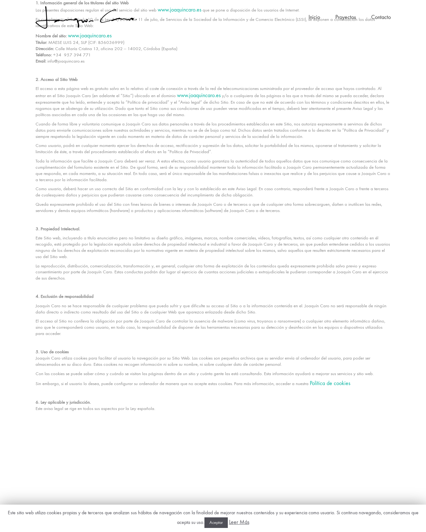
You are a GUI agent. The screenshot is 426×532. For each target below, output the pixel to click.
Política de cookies (330, 383)
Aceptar (216, 522)
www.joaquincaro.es (179, 10)
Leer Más (239, 522)
